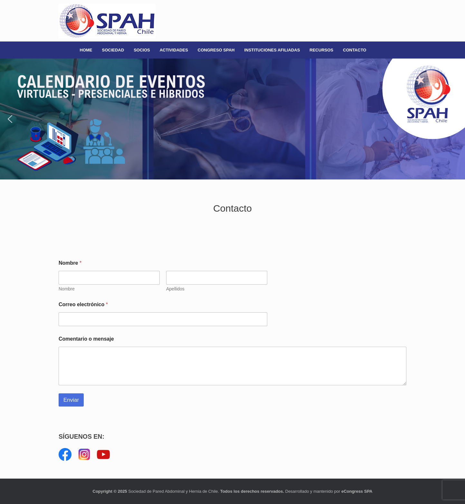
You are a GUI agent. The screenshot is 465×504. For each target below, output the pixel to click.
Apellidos (175, 288)
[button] (232, 119)
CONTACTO (354, 50)
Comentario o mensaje (86, 339)
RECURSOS (321, 50)
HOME (86, 50)
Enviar (71, 400)
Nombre (67, 288)
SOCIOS (142, 50)
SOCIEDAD (113, 50)
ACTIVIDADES (174, 50)
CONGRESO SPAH (216, 50)
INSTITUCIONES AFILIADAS (272, 50)
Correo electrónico (83, 304)
